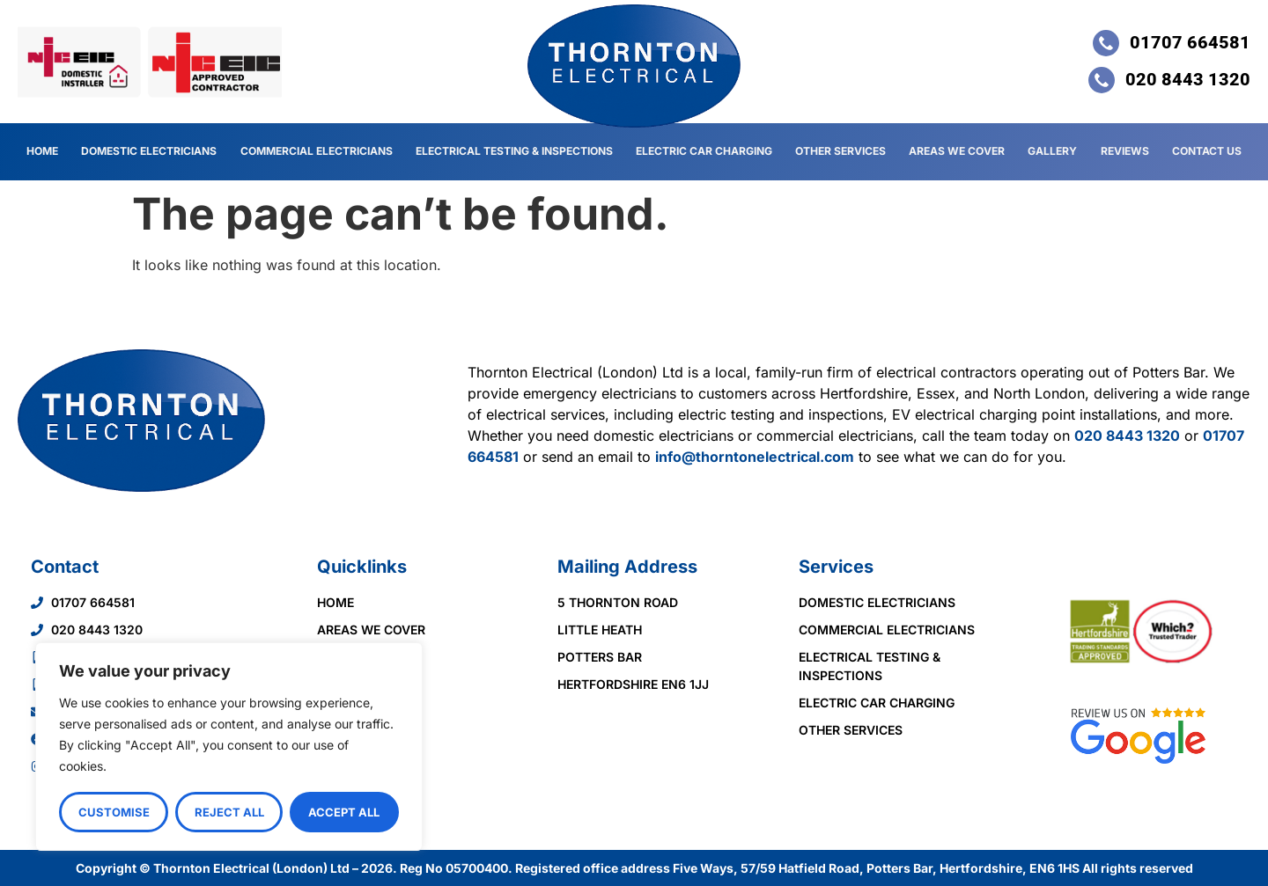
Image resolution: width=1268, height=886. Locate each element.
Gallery (1053, 150)
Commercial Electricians (316, 150)
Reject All (229, 812)
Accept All (344, 812)
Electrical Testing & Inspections (514, 150)
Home (42, 150)
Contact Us (1207, 150)
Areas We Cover (958, 150)
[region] (229, 747)
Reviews (1125, 150)
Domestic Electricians (149, 150)
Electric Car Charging (705, 150)
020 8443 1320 (1127, 435)
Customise (114, 812)
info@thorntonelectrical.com (754, 456)
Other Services (841, 150)
